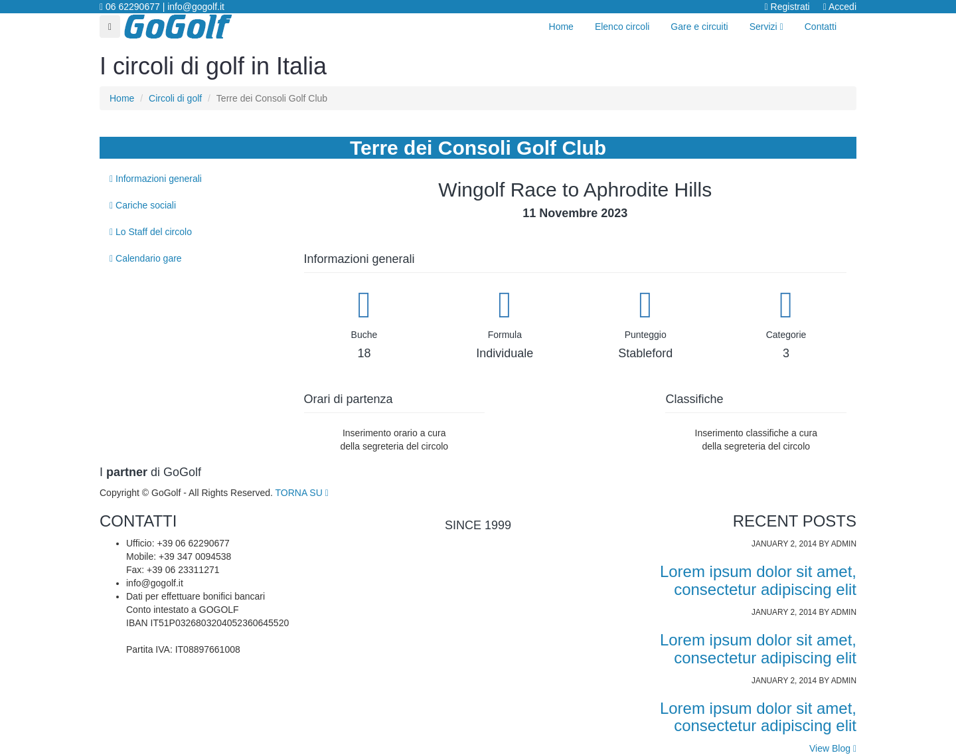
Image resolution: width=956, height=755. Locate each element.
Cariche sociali (143, 205)
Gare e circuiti (699, 26)
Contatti (820, 26)
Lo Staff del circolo (151, 231)
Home (561, 26)
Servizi (766, 26)
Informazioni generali (156, 178)
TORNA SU (302, 492)
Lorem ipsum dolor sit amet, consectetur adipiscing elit (758, 580)
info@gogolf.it (195, 6)
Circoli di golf (175, 98)
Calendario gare (146, 258)
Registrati (787, 6)
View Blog (832, 748)
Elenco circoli (622, 26)
